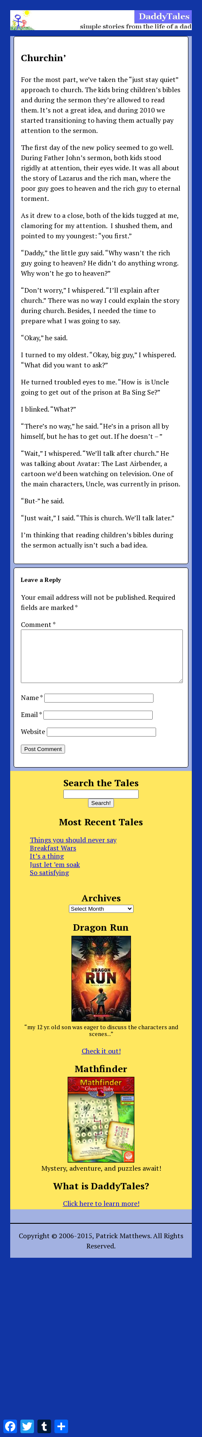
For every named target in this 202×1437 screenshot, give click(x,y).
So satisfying (49, 882)
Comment (38, 624)
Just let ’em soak (55, 874)
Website (33, 741)
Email (31, 724)
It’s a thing (47, 866)
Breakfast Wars (53, 858)
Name (32, 707)
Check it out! (101, 1061)
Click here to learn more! (101, 1213)
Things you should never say (73, 850)
